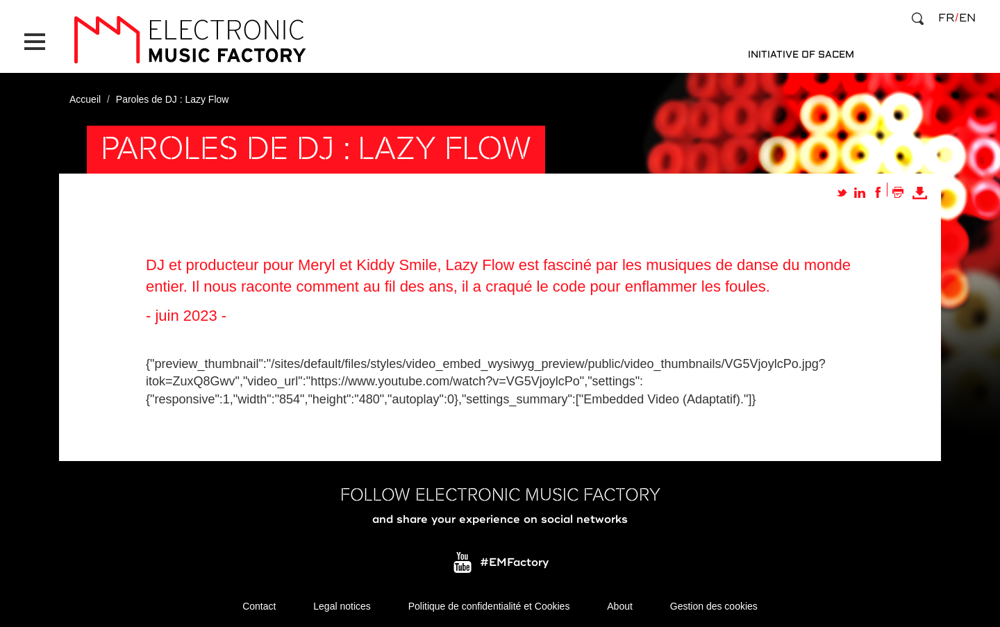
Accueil (85, 99)
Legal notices (342, 606)
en (967, 18)
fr (946, 18)
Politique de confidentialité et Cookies (489, 606)
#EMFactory (514, 563)
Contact (259, 606)
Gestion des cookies (714, 606)
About (620, 606)
